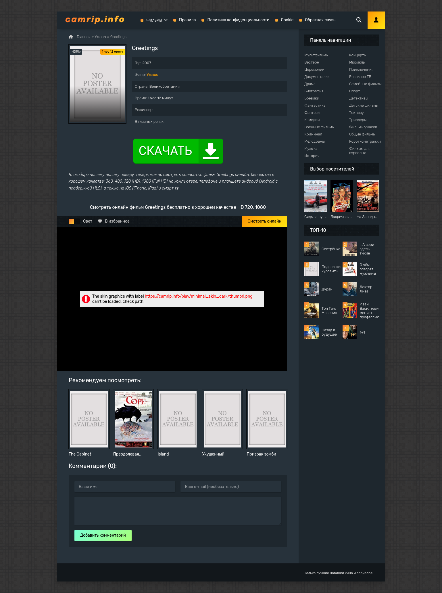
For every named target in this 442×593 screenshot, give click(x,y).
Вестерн (311, 62)
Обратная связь (320, 20)
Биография (314, 91)
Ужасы (153, 74)
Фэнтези (312, 112)
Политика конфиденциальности (238, 20)
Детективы (358, 98)
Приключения (361, 69)
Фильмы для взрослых (359, 150)
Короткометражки (365, 141)
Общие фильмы (362, 134)
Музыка (311, 148)
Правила (187, 20)
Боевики (311, 98)
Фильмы (154, 20)
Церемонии (314, 69)
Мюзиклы (357, 62)
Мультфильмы (316, 55)
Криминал (313, 134)
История (311, 156)
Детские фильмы (363, 105)
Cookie (287, 20)
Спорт (354, 91)
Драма (310, 84)
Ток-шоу (356, 112)
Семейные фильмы (365, 84)
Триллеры (357, 120)
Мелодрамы (314, 141)
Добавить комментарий (103, 535)
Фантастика (315, 105)
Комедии (312, 120)
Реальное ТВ (360, 76)
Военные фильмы (319, 127)
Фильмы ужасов (363, 127)
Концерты (357, 55)
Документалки (317, 76)
